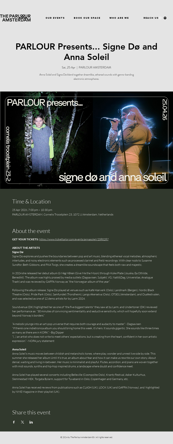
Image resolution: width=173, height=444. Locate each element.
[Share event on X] (22, 422)
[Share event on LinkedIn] (31, 422)
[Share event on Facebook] (14, 422)
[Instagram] (160, 18)
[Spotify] (165, 18)
